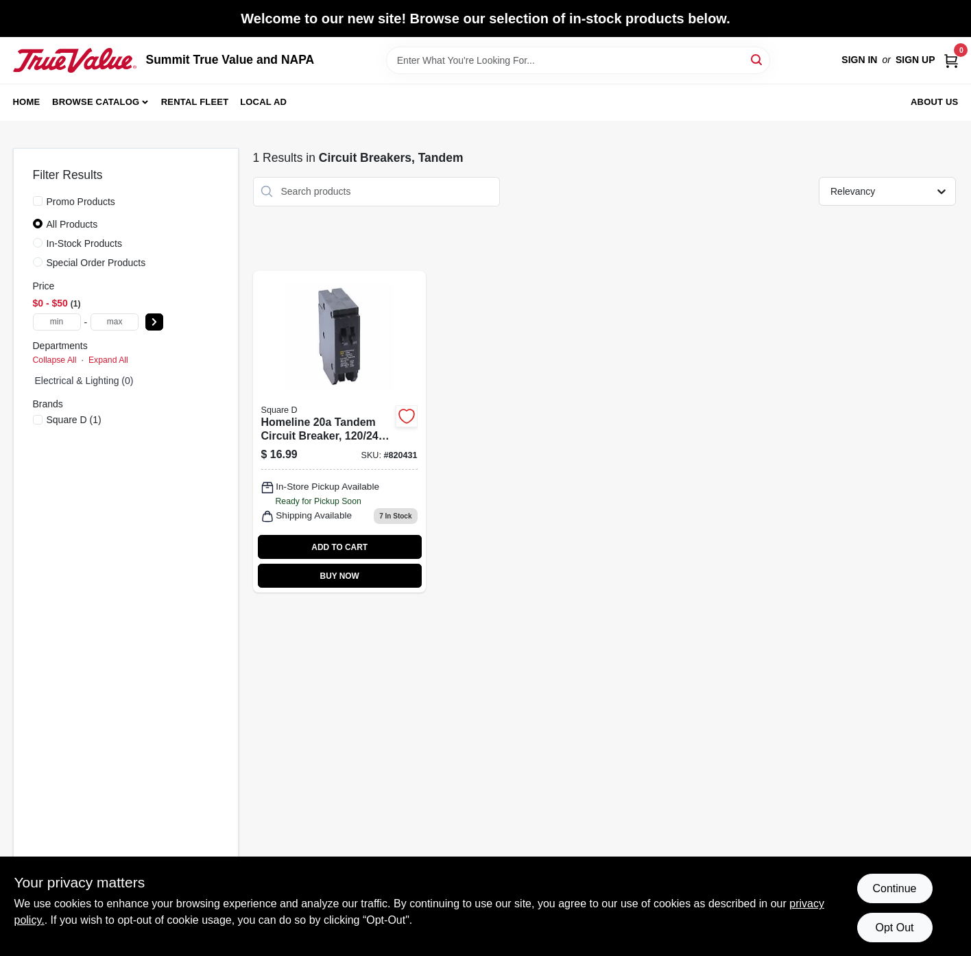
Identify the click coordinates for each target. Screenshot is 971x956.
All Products (72, 224)
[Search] (757, 59)
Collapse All (55, 360)
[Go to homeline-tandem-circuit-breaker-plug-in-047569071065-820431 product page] (339, 432)
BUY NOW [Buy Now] (339, 576)
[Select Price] (154, 322)
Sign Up (915, 59)
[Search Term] (578, 60)
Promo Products (81, 201)
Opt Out (894, 927)
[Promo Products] (38, 201)
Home (26, 102)
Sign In (859, 59)
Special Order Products (96, 262)
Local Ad (263, 102)
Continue (894, 888)
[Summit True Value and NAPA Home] (74, 60)
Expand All (108, 360)
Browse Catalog (95, 102)
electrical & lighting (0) (84, 380)
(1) (74, 419)
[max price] (115, 322)
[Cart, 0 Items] (951, 60)
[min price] (57, 322)
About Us (935, 102)
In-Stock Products (85, 243)
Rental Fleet (195, 102)
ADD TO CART (339, 547)
